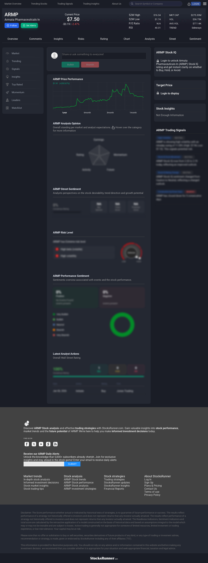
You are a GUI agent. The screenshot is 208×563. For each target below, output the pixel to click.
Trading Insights (91, 3)
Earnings (99, 139)
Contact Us (150, 488)
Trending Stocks (39, 3)
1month (133, 113)
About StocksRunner (157, 476)
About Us (116, 3)
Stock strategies (114, 476)
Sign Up (148, 482)
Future (110, 169)
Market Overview (13, 3)
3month (110, 113)
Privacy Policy (152, 494)
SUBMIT (72, 464)
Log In (147, 479)
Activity (86, 169)
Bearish (90, 64)
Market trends (33, 476)
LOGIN (195, 4)
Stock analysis (73, 476)
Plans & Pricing (153, 485)
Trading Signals (65, 3)
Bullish (70, 64)
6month (87, 113)
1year (64, 113)
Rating (80, 154)
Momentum (120, 154)
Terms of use (151, 491)
